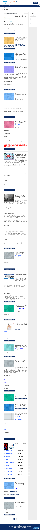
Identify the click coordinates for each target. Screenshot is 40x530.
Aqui (9, 317)
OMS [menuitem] (11, 5)
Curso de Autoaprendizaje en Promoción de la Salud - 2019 (20, 253)
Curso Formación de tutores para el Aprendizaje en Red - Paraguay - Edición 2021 (21, 67)
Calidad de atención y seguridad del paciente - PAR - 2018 (21, 306)
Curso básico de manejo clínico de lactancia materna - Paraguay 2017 (21, 324)
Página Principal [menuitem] (3, 6)
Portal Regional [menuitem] (6, 5)
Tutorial (23, 495)
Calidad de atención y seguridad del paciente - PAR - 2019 (21, 275)
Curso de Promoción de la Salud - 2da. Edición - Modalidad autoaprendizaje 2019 (21, 122)
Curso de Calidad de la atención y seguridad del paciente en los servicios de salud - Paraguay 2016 (21, 345)
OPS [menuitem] (9, 5)
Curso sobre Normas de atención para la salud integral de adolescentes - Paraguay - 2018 (21, 483)
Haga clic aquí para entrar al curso (9, 33)
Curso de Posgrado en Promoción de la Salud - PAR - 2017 (21, 414)
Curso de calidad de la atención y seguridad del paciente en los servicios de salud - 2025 (21, 16)
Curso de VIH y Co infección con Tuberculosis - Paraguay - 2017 (20, 444)
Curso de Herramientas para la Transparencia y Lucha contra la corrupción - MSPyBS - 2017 (21, 405)
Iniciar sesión (35, 3)
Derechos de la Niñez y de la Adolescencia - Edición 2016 (20, 502)
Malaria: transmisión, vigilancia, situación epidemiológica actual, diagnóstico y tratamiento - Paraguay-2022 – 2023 (21, 54)
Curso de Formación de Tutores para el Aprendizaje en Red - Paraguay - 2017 (20, 361)
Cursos (3, 7)
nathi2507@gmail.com (13, 491)
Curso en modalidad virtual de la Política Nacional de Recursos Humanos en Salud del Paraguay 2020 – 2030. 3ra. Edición (21, 38)
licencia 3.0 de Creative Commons (13, 524)
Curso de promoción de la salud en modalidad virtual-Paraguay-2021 (20, 94)
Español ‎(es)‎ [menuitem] (14, 5)
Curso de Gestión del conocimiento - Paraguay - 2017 (20, 395)
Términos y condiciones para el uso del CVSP (20, 527)
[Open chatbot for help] (35, 528)
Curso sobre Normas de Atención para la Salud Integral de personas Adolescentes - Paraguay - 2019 (21, 154)
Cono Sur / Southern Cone (7, 7)
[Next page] (17, 519)
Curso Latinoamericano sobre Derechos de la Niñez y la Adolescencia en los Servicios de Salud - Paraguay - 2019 (20, 196)
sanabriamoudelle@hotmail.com (14, 494)
